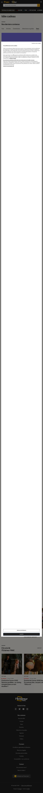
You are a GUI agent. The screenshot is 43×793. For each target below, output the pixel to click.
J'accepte (22, 634)
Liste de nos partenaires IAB (8, 66)
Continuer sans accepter (36, 43)
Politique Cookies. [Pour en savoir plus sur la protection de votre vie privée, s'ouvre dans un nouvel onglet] (12, 58)
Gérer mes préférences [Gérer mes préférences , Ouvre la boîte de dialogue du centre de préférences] (21, 630)
